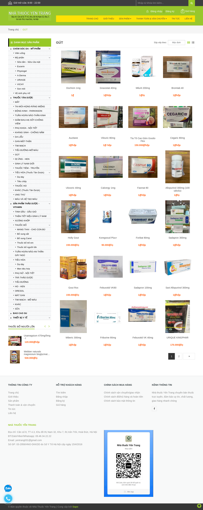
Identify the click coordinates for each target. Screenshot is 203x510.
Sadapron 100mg (143, 287)
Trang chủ (92, 19)
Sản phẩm (125, 19)
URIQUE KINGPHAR (178, 337)
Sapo (75, 506)
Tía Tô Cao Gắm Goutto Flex (142, 139)
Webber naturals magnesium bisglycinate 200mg (36, 354)
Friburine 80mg (108, 337)
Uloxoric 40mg (73, 188)
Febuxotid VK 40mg (143, 337)
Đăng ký (170, 11)
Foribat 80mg (143, 237)
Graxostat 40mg (108, 88)
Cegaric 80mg (177, 138)
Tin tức (176, 19)
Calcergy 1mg (108, 188)
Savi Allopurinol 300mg (178, 287)
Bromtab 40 (178, 88)
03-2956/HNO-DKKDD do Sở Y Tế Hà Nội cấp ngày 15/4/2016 (49, 444)
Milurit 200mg (143, 88)
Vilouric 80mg (108, 138)
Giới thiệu (108, 19)
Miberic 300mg (73, 337)
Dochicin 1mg (73, 88)
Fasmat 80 (142, 188)
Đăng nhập (156, 11)
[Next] (189, 356)
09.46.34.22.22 (43, 436)
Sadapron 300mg (177, 237)
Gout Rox (73, 287)
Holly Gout (73, 237)
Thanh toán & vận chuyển (151, 19)
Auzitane (73, 138)
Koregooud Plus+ (108, 237)
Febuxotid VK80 (108, 287)
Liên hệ (188, 19)
